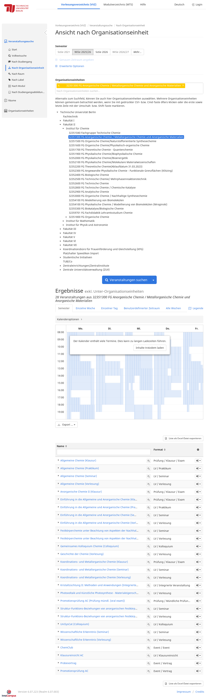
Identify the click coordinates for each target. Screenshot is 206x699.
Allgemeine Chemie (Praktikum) (79, 468)
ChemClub (66, 647)
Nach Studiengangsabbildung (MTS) (27, 92)
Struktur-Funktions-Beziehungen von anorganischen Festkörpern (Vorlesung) (107, 616)
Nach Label (16, 79)
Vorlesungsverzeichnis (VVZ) (78, 4)
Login (197, 4)
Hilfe (143, 4)
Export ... (66, 424)
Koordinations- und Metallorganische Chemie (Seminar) (94, 569)
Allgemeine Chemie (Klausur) (78, 460)
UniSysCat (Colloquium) (74, 624)
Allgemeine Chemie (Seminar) (78, 476)
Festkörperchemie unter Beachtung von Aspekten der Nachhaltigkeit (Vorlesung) (109, 538)
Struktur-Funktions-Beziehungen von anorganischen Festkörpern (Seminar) (106, 608)
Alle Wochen (173, 308)
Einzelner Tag (109, 308)
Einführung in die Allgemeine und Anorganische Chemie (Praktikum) (102, 507)
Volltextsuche (17, 55)
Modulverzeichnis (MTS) (118, 4)
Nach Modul (16, 86)
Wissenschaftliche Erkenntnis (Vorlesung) (85, 639)
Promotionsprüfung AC (74, 671)
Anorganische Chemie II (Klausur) (81, 491)
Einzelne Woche (85, 308)
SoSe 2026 (102, 52)
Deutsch (179, 4)
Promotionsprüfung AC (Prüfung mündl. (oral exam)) (92, 600)
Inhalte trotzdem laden (150, 347)
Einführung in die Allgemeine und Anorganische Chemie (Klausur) (101, 499)
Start (12, 49)
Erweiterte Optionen (69, 66)
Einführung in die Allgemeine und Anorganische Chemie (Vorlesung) (102, 522)
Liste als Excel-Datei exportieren (183, 438)
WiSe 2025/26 (83, 52)
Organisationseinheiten (19, 110)
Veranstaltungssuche (19, 41)
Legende (195, 308)
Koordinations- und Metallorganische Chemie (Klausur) (94, 561)
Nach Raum (16, 73)
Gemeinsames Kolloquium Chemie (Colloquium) (89, 546)
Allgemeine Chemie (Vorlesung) (79, 484)
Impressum (184, 691)
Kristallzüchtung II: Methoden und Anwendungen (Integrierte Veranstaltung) (107, 585)
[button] (198, 461)
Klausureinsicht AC (71, 655)
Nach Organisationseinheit (26, 67)
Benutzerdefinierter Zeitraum (142, 308)
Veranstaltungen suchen (126, 280)
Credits (199, 691)
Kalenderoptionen (68, 319)
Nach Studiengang (20, 61)
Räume (10, 100)
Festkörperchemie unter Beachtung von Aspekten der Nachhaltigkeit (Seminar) (108, 530)
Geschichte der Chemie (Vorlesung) (82, 554)
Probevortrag (68, 663)
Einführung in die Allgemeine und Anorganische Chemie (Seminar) (101, 515)
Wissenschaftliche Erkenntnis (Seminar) (84, 632)
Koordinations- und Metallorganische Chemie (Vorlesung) (95, 577)
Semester (61, 46)
